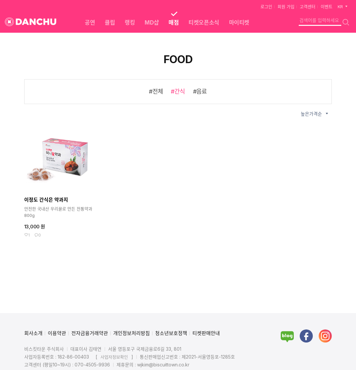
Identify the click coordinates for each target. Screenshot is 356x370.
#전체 (156, 91)
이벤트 (326, 6)
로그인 (266, 6)
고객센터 (307, 6)
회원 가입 (285, 6)
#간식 (178, 91)
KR (343, 6)
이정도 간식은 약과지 (46, 200)
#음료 (200, 91)
